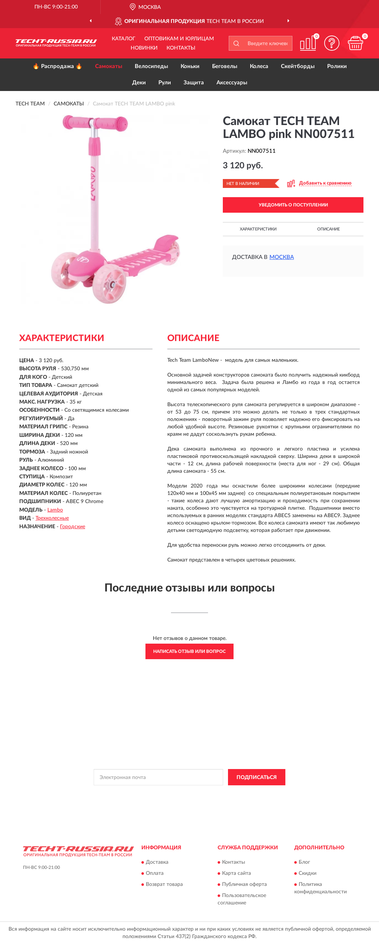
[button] (331, 43)
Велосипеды (151, 66)
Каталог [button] (123, 38)
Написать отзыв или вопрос (189, 651)
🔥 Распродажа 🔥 (58, 66)
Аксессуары (232, 82)
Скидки (307, 873)
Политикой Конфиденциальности (183, 794)
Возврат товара (164, 884)
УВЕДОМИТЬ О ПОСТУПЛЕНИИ (293, 205)
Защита (194, 82)
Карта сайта (236, 873)
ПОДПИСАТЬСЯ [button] (257, 777)
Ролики (337, 66)
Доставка (157, 862)
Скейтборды (298, 66)
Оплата (155, 873)
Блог (304, 862)
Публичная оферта (244, 884)
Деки (139, 82)
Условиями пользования (248, 794)
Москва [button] (281, 257)
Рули (164, 82)
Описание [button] (328, 229)
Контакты (181, 48)
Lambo (55, 510)
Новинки (144, 48)
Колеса (259, 66)
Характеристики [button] (258, 229)
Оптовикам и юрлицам (179, 38)
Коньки (190, 66)
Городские (72, 526)
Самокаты (108, 66)
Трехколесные (52, 518)
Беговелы (224, 66)
